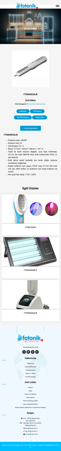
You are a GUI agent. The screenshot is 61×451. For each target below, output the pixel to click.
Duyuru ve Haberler (30, 394)
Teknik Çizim (39, 117)
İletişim (30, 387)
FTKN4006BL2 (30, 270)
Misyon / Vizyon (30, 373)
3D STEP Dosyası (23, 117)
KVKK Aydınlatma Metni (30, 401)
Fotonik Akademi (30, 377)
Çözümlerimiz (30, 397)
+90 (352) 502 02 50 (31, 434)
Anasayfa (20, 32)
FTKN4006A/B (30, 313)
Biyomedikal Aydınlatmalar (35, 32)
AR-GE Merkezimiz (30, 367)
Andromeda (49, 445)
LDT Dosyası (37, 111)
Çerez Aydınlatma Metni (30, 404)
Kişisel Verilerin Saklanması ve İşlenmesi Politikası (30, 407)
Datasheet (23, 111)
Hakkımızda (30, 363)
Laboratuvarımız (30, 370)
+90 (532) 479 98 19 (31, 431)
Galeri (30, 391)
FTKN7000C (30, 227)
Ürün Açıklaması (30, 128)
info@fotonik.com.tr (31, 428)
